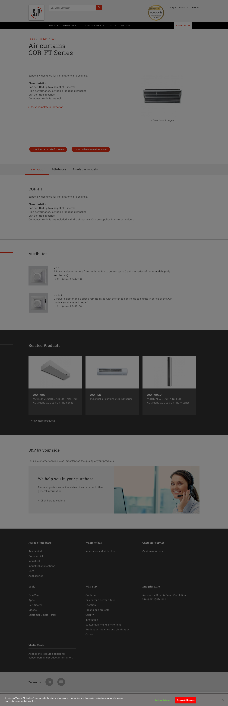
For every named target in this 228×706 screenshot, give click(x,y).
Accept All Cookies (186, 701)
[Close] (222, 701)
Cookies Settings (163, 701)
